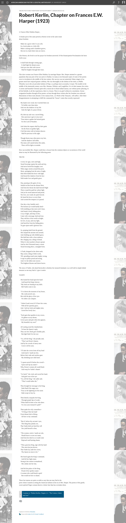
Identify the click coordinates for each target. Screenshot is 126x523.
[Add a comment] (21, 501)
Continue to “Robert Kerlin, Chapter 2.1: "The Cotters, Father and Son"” (42, 494)
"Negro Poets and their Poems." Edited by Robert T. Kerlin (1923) (40, 11)
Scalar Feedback (39, 514)
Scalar (29, 514)
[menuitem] (2, 2)
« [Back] (20, 494)
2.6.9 (32, 514)
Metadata (32, 511)
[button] (118, 2)
